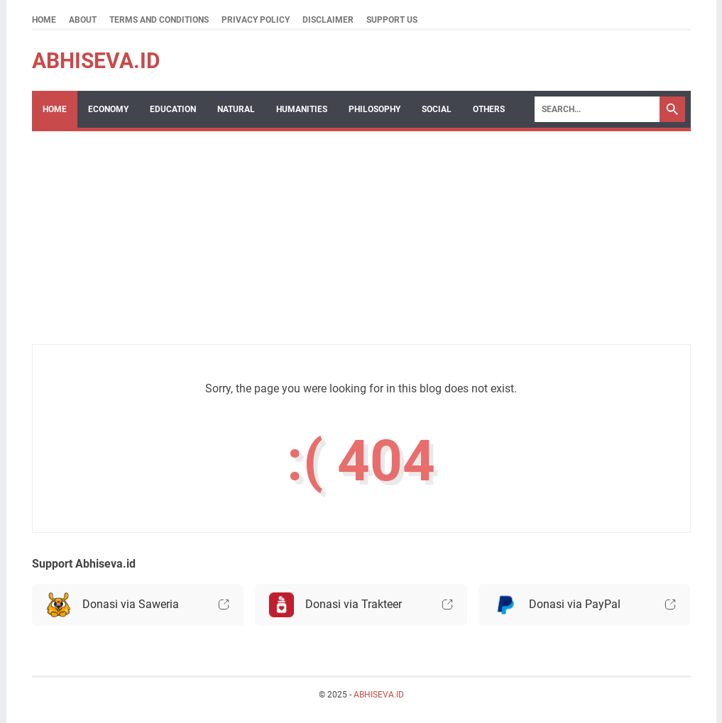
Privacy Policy (255, 20)
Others (489, 109)
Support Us (391, 20)
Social (437, 109)
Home (44, 20)
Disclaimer (328, 20)
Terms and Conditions (159, 20)
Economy (108, 109)
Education (173, 109)
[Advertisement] (255, 244)
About (83, 20)
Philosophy (374, 109)
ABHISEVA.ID (96, 60)
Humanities (301, 109)
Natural (236, 109)
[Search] (597, 109)
